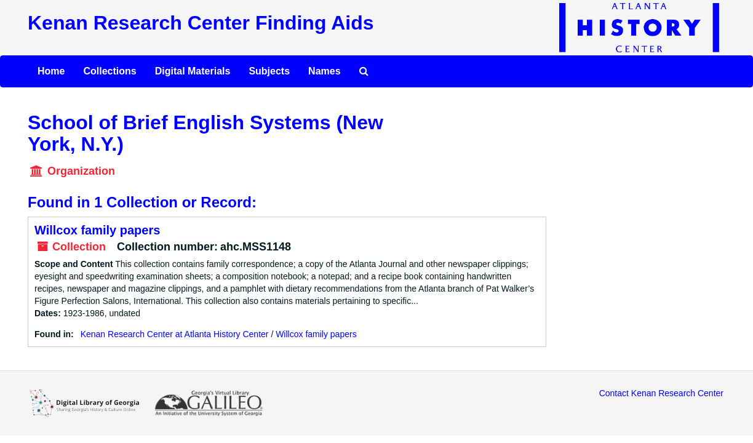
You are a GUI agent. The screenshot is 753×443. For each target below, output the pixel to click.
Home (51, 71)
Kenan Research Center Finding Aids (200, 23)
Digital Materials (193, 71)
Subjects (269, 71)
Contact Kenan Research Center (661, 393)
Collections (109, 71)
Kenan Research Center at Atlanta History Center (175, 334)
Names (324, 71)
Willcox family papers (97, 230)
